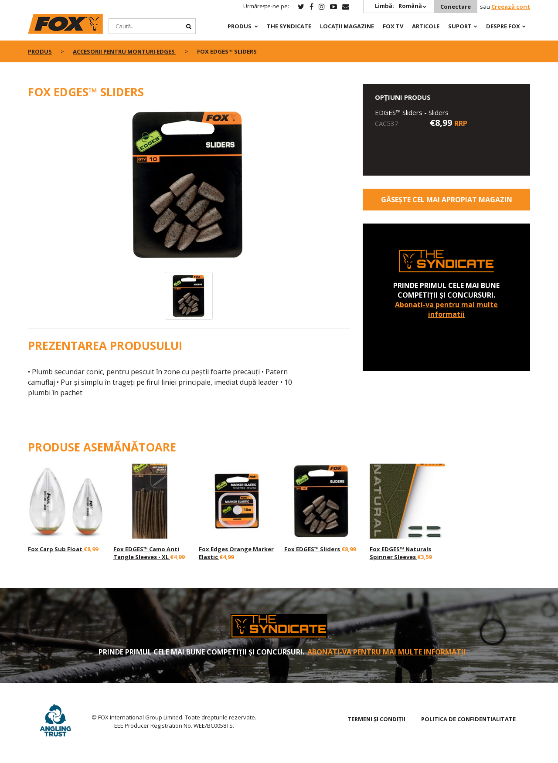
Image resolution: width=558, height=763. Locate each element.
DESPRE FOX (503, 26)
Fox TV (393, 26)
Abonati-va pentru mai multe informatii (446, 309)
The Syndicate (289, 26)
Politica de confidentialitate (468, 719)
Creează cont (510, 6)
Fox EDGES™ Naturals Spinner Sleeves (400, 553)
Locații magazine (347, 26)
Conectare (455, 6)
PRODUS (240, 26)
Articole (425, 26)
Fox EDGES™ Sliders (312, 549)
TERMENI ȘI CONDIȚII (376, 719)
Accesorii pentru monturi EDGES (124, 51)
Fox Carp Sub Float (56, 549)
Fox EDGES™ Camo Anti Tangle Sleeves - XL (146, 553)
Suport (460, 26)
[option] (189, 186)
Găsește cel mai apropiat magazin (446, 199)
